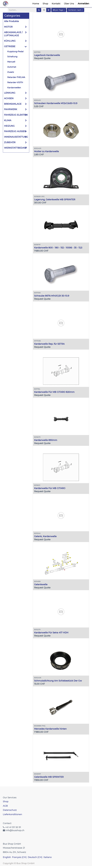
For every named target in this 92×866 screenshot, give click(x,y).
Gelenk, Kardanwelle (45, 536)
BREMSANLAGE (12, 104)
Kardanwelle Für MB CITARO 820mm (54, 392)
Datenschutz (10, 810)
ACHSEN (9, 98)
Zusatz (10, 72)
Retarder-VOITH (15, 82)
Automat (11, 67)
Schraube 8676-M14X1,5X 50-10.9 (51, 295)
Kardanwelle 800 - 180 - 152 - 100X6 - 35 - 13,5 (58, 247)
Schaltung (12, 56)
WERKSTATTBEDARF (15, 148)
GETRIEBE (9, 46)
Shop (5, 801)
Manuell (11, 62)
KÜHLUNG (10, 41)
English (7, 857)
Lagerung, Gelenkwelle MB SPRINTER (54, 199)
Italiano (47, 857)
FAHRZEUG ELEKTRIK (16, 115)
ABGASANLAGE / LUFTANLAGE (13, 34)
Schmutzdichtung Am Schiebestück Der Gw (58, 680)
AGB (5, 806)
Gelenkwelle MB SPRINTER (49, 777)
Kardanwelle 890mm (45, 440)
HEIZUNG (9, 126)
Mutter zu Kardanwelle (46, 151)
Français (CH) (19, 857)
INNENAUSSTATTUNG (16, 137)
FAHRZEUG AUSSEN (15, 131)
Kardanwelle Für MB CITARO (49, 488)
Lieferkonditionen (12, 814)
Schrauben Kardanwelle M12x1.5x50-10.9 (55, 103)
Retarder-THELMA (16, 77)
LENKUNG (9, 93)
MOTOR (8, 27)
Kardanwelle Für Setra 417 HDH (51, 632)
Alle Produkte (11, 21)
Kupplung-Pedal (15, 51)
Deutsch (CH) (35, 857)
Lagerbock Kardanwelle (47, 55)
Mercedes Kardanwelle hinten (50, 729)
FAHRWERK (10, 109)
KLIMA (7, 120)
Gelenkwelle (40, 584)
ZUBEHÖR (9, 142)
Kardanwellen (14, 87)
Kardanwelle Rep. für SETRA (49, 344)
